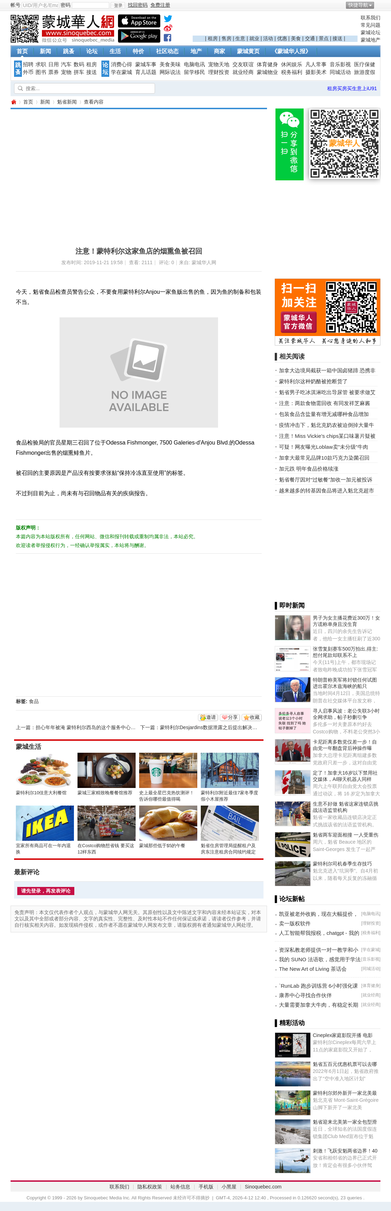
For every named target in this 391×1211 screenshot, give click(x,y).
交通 (310, 38)
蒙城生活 (28, 746)
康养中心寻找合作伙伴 (305, 995)
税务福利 (291, 72)
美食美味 (170, 64)
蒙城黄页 (248, 51)
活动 (268, 38)
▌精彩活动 (290, 1022)
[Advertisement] (275, 25)
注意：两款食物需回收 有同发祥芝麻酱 (324, 403)
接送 (337, 38)
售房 (226, 38)
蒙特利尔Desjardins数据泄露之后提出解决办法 (211, 727)
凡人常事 (316, 64)
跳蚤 (68, 51)
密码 (65, 5)
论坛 (92, 51)
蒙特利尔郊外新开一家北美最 (345, 1093)
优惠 (282, 38)
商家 (219, 51)
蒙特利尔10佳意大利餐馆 (41, 792)
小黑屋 (229, 1187)
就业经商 (243, 72)
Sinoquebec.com (263, 1187)
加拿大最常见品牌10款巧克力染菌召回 (324, 458)
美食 (296, 38)
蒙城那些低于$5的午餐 (162, 845)
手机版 (206, 1187)
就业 (254, 38)
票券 (53, 72)
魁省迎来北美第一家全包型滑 (345, 1122)
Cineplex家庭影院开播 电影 (343, 1035)
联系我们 (370, 17)
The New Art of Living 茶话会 (313, 969)
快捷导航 (358, 5)
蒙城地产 (370, 40)
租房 (213, 38)
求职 (41, 64)
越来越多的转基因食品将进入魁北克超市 (326, 490)
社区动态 (167, 51)
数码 (79, 64)
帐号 (15, 5)
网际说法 (170, 72)
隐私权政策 (149, 1187)
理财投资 (218, 72)
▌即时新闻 (290, 605)
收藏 (255, 717)
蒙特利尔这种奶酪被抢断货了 (313, 381)
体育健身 (267, 64)
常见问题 (370, 25)
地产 (196, 51)
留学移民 (194, 72)
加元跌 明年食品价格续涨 (309, 469)
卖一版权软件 (295, 923)
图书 (41, 72)
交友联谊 (243, 64)
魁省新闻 (67, 102)
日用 (53, 64)
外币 (28, 72)
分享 (233, 717)
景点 (324, 38)
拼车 (79, 72)
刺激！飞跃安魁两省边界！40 (345, 1151)
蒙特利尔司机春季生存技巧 (342, 864)
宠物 (66, 72)
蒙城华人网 (13, 102)
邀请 (211, 717)
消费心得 (121, 64)
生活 (115, 51)
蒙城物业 (267, 72)
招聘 (28, 64)
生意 (240, 38)
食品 (34, 701)
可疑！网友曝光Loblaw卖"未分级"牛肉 (323, 447)
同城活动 (340, 72)
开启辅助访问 (378, 5)
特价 (138, 51)
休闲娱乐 (291, 64)
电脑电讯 (194, 64)
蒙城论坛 (370, 32)
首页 (22, 51)
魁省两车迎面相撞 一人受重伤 (345, 835)
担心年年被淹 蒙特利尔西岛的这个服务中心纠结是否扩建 (98, 727)
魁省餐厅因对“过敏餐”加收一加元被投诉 (325, 480)
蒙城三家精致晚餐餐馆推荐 (104, 792)
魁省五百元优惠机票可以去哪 (345, 1064)
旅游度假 (364, 72)
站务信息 (180, 1187)
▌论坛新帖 (290, 898)
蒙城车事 (145, 64)
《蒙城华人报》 (291, 51)
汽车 (66, 64)
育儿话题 (145, 72)
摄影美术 (316, 72)
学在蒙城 (121, 72)
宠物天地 (218, 64)
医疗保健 (364, 64)
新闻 (45, 51)
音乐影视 (340, 64)
